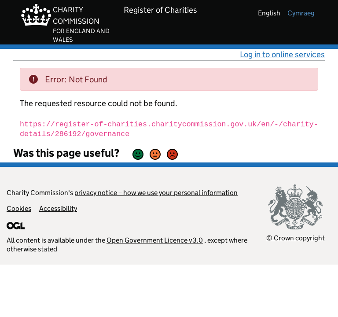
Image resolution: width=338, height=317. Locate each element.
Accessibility (58, 208)
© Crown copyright (295, 238)
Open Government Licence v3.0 (155, 240)
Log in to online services (282, 54)
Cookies (19, 208)
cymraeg (301, 13)
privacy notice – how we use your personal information (156, 192)
